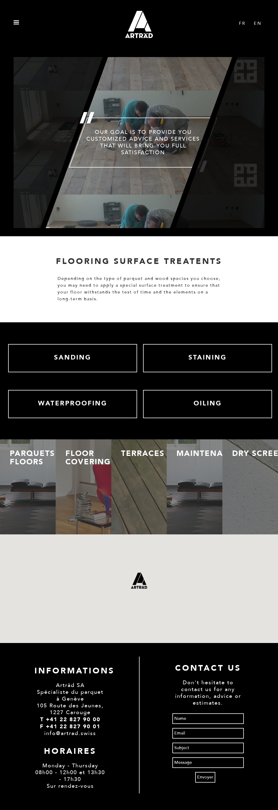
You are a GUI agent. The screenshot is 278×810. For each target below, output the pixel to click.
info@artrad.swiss (70, 733)
